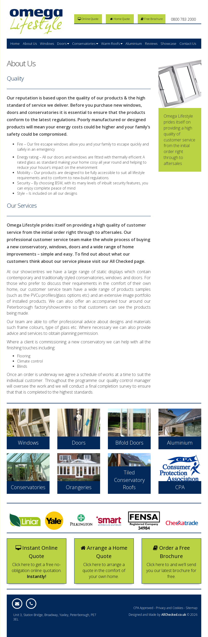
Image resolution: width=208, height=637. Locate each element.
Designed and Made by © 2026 (163, 614)
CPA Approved (143, 608)
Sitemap (191, 608)
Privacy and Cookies (169, 608)
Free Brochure (152, 19)
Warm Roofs (111, 43)
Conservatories (85, 43)
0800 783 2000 (183, 19)
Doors (63, 43)
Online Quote (88, 19)
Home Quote (120, 19)
